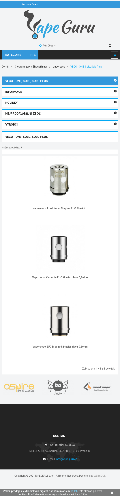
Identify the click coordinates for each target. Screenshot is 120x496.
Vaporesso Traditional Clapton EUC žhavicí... (60, 208)
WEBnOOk (100, 475)
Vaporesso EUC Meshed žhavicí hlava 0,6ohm (60, 346)
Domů (5, 66)
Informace (13, 92)
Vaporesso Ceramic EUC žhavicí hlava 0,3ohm (60, 277)
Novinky (11, 103)
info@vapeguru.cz (66, 459)
